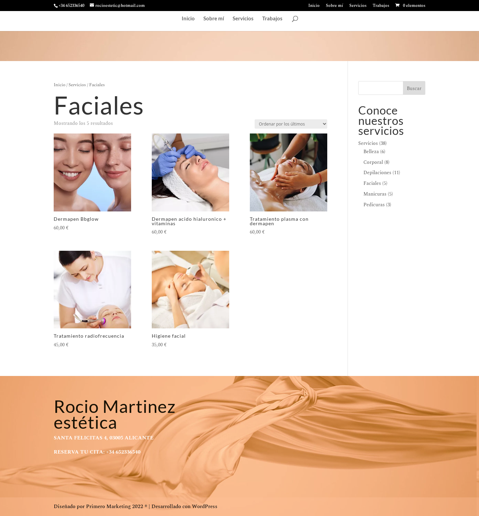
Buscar (414, 88)
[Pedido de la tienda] (291, 124)
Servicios (357, 6)
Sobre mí (334, 6)
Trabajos (381, 6)
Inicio (314, 6)
